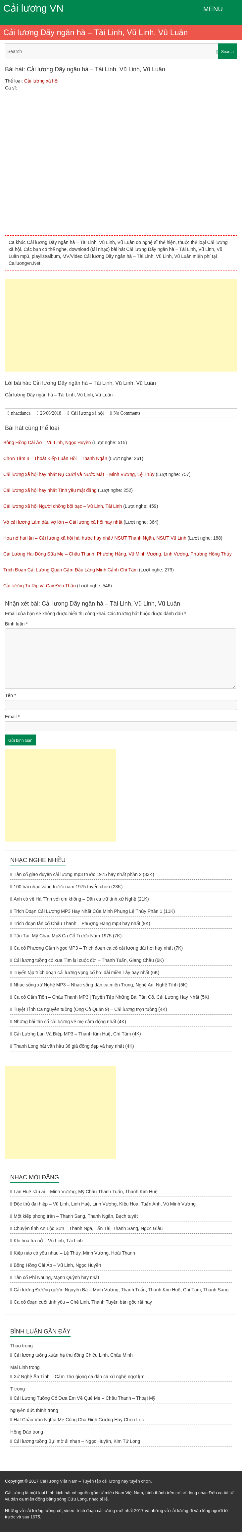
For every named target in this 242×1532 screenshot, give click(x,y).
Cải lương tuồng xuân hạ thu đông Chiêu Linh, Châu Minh (73, 1355)
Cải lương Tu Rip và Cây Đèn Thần (39, 585)
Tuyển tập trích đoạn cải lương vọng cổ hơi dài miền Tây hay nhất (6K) (86, 972)
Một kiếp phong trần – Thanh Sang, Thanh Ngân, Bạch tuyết (76, 1216)
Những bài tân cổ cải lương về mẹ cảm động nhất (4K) (70, 1021)
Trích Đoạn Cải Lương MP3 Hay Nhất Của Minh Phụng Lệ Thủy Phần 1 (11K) (94, 911)
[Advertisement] (121, 325)
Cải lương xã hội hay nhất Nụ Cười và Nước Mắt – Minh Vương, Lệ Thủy (79, 474)
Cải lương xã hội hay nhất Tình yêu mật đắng (50, 490)
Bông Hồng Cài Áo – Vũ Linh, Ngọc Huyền (47, 442)
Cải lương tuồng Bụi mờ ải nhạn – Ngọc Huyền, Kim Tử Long (77, 1441)
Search (227, 51)
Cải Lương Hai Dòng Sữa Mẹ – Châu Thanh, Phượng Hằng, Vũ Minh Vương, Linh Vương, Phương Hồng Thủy (117, 554)
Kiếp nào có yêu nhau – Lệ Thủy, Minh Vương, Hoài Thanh (74, 1253)
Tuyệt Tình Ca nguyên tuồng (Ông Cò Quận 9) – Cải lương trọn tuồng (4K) (90, 1009)
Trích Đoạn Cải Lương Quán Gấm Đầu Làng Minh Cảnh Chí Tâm (70, 569)
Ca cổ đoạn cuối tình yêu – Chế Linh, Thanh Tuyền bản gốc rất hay (83, 1302)
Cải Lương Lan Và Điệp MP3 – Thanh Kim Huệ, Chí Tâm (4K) (77, 1033)
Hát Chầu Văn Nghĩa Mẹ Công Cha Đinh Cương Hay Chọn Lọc (79, 1419)
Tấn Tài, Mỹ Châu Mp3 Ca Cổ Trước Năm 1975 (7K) (67, 935)
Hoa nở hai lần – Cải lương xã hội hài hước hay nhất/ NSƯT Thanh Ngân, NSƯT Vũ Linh (94, 538)
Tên (10, 695)
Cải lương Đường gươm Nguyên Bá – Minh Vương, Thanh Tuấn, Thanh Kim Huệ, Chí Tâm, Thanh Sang (121, 1289)
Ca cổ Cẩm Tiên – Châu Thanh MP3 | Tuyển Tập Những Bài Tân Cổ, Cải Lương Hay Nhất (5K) (111, 997)
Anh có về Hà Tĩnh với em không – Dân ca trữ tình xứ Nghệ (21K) (81, 899)
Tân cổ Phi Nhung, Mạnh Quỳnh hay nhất (56, 1277)
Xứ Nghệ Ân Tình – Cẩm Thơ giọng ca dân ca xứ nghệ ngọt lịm (79, 1376)
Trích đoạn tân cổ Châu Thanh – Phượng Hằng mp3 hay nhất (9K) (82, 923)
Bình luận (16, 623)
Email (12, 716)
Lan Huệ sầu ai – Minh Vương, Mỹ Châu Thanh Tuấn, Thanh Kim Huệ (86, 1191)
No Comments (127, 413)
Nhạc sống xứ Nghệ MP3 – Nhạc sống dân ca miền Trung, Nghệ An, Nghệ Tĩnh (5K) (101, 984)
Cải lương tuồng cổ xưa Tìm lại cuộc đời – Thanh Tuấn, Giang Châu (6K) (89, 960)
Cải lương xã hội (41, 81)
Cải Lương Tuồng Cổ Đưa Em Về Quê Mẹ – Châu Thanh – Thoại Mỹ (84, 1398)
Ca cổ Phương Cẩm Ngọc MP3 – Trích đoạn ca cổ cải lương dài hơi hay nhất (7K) (98, 948)
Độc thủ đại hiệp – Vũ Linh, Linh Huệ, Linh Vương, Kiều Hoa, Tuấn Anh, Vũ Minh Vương (105, 1204)
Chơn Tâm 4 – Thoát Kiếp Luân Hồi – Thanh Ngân (55, 458)
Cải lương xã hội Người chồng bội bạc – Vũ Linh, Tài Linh (62, 506)
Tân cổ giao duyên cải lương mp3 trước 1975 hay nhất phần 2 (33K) (84, 874)
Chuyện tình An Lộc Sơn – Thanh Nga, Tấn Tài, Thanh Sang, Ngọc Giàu (88, 1228)
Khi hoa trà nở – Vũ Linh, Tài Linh (48, 1240)
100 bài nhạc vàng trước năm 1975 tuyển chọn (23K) (68, 886)
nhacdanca (20, 413)
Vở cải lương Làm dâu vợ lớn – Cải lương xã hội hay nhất (62, 522)
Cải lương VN (33, 8)
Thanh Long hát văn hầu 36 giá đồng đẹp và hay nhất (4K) (74, 1046)
